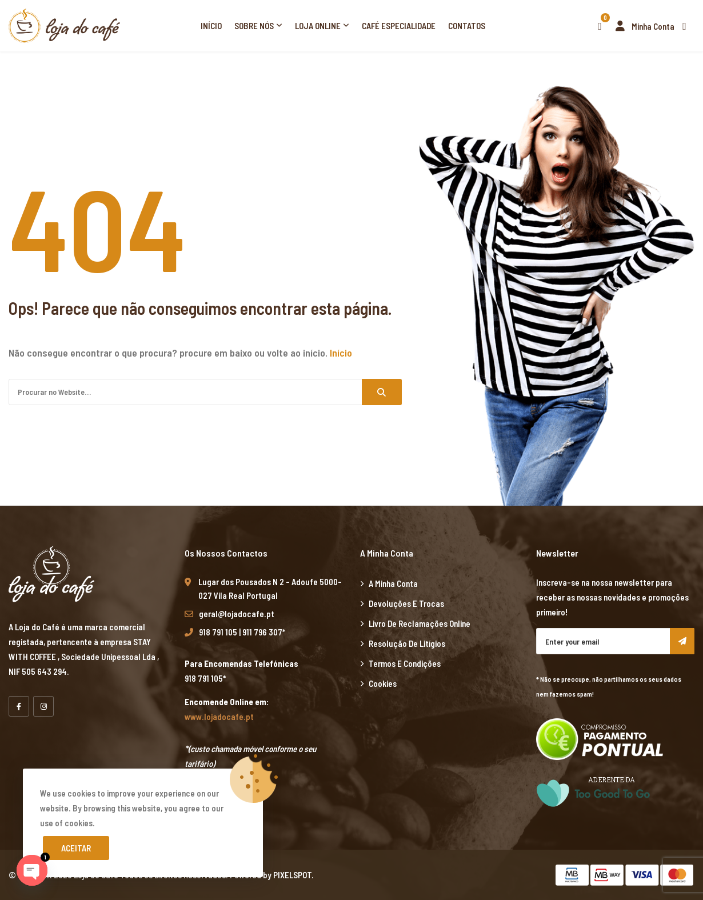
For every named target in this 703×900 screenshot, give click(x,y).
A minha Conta (393, 583)
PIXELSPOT (292, 875)
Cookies (383, 683)
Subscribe (682, 641)
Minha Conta (642, 26)
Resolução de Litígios (407, 643)
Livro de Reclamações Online (419, 623)
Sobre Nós (254, 26)
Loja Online (318, 26)
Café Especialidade (399, 26)
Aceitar (76, 848)
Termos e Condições (405, 663)
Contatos (466, 26)
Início (211, 26)
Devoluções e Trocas (406, 603)
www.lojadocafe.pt (219, 716)
